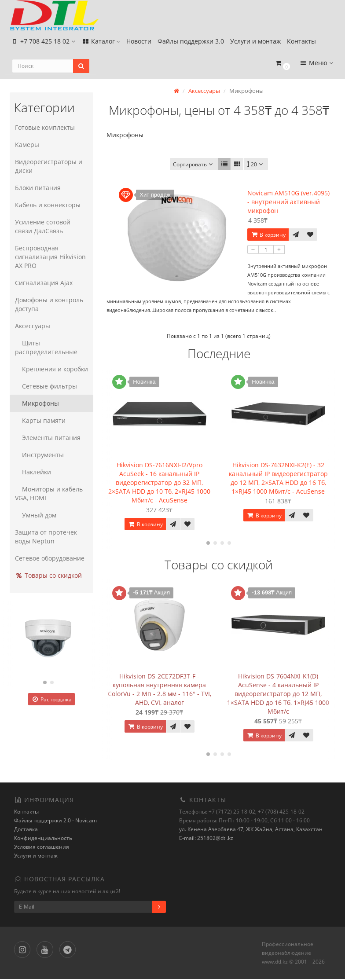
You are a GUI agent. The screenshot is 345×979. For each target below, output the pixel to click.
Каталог (100, 42)
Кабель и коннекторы (47, 205)
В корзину (268, 234)
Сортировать (194, 164)
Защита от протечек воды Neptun (45, 536)
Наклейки (32, 472)
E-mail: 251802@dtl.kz (206, 838)
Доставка (26, 829)
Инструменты (38, 455)
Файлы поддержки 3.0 (191, 42)
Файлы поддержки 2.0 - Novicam (55, 820)
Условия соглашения (41, 847)
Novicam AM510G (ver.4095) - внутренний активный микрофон (288, 202)
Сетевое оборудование (49, 558)
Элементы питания (47, 437)
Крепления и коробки (50, 369)
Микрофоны (36, 403)
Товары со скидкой (47, 575)
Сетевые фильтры (45, 386)
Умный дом (34, 515)
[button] (282, 67)
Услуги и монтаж (255, 42)
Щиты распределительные (45, 347)
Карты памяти (39, 420)
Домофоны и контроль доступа (48, 304)
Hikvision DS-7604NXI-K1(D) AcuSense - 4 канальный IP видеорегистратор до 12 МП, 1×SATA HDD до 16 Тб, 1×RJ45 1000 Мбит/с (278, 693)
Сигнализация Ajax (43, 283)
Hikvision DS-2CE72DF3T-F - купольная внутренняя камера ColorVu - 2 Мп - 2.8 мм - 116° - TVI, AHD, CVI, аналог (159, 688)
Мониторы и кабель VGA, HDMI (48, 493)
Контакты (301, 42)
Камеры (26, 144)
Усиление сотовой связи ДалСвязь (51, 226)
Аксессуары (31, 326)
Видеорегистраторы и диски (47, 166)
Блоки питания (37, 187)
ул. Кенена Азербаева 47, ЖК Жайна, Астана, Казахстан (251, 829)
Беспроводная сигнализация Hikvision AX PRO (49, 257)
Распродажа (51, 699)
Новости (138, 42)
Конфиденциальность (43, 838)
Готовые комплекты (44, 127)
